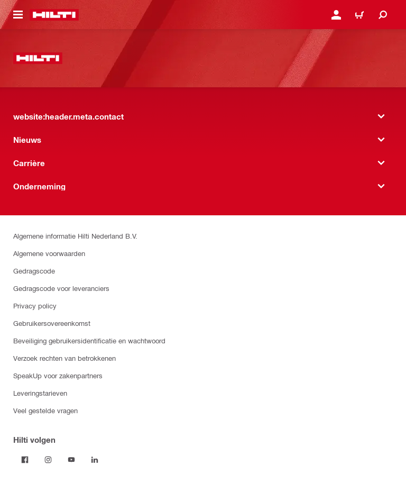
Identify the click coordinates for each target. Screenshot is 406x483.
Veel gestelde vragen (45, 410)
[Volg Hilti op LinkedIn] (94, 459)
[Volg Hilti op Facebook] (24, 459)
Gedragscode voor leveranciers (61, 288)
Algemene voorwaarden (49, 253)
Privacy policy (35, 305)
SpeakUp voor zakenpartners (58, 375)
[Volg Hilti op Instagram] (48, 459)
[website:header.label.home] (54, 15)
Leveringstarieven (40, 393)
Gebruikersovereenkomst (51, 323)
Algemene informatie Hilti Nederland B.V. (75, 236)
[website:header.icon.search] (382, 14)
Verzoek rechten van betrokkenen (64, 358)
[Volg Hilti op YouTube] (71, 459)
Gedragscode (34, 271)
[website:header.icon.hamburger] (18, 14)
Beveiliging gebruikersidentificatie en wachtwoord (89, 340)
